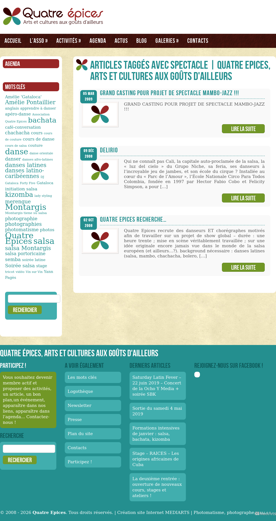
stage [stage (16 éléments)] (41, 266)
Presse (75, 419)
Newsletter (79, 405)
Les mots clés (82, 377)
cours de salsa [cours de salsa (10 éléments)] (16, 146)
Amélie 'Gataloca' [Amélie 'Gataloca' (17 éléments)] (23, 96)
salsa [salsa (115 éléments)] (44, 241)
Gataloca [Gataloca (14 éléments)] (45, 183)
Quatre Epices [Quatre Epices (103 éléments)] (19, 238)
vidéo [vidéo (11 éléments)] (20, 272)
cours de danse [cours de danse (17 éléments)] (38, 139)
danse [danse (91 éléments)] (16, 151)
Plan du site (80, 433)
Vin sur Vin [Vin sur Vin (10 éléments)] (34, 272)
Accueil (13, 40)
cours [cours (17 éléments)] (37, 132)
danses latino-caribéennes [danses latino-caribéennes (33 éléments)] (24, 173)
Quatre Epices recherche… (133, 219)
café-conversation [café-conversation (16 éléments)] (23, 127)
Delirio (109, 149)
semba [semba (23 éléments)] (13, 259)
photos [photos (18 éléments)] (47, 229)
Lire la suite (243, 128)
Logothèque (80, 391)
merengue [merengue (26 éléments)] (18, 201)
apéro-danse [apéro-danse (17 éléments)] (18, 114)
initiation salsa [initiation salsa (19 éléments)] (21, 189)
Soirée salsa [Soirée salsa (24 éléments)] (20, 265)
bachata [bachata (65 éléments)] (42, 120)
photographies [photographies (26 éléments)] (23, 224)
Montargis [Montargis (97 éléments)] (25, 207)
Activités (68, 40)
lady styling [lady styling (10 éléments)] (43, 196)
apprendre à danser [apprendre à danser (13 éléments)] (38, 108)
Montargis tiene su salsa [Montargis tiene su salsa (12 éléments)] (26, 213)
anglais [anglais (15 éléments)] (12, 108)
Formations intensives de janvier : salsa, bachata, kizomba (156, 434)
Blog (141, 40)
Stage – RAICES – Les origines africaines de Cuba (155, 459)
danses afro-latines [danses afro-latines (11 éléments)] (37, 159)
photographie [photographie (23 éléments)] (21, 218)
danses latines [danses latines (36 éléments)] (25, 165)
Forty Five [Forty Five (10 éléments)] (27, 183)
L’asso (39, 40)
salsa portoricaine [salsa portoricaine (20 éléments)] (25, 253)
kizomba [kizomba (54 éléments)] (19, 195)
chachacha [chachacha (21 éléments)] (17, 132)
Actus (121, 40)
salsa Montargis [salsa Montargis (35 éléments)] (28, 248)
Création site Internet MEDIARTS (153, 512)
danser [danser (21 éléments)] (13, 159)
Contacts (197, 40)
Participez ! (80, 461)
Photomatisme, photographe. (224, 512)
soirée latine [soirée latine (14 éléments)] (33, 260)
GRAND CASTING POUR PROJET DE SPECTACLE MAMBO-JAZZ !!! (169, 92)
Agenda (98, 40)
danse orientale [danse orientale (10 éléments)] (41, 153)
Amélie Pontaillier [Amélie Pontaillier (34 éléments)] (30, 102)
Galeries (167, 40)
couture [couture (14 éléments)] (35, 145)
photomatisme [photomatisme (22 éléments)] (22, 229)
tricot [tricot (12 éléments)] (9, 272)
